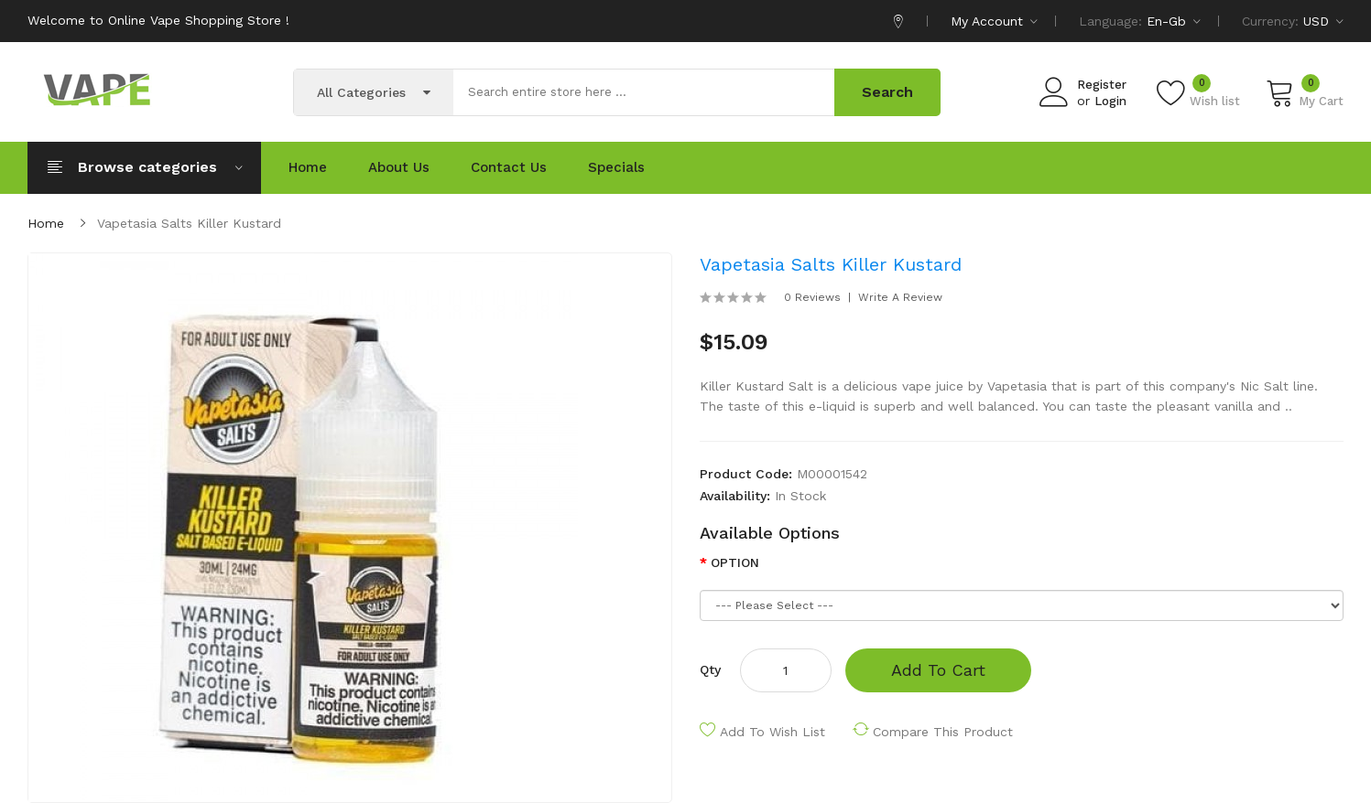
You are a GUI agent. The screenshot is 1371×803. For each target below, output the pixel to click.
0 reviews (812, 297)
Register (1101, 84)
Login (1110, 101)
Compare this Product (943, 731)
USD (1323, 21)
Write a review (900, 297)
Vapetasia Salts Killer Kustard (189, 223)
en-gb (1174, 21)
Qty (710, 669)
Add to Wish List (772, 731)
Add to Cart (938, 670)
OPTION (735, 562)
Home (45, 223)
